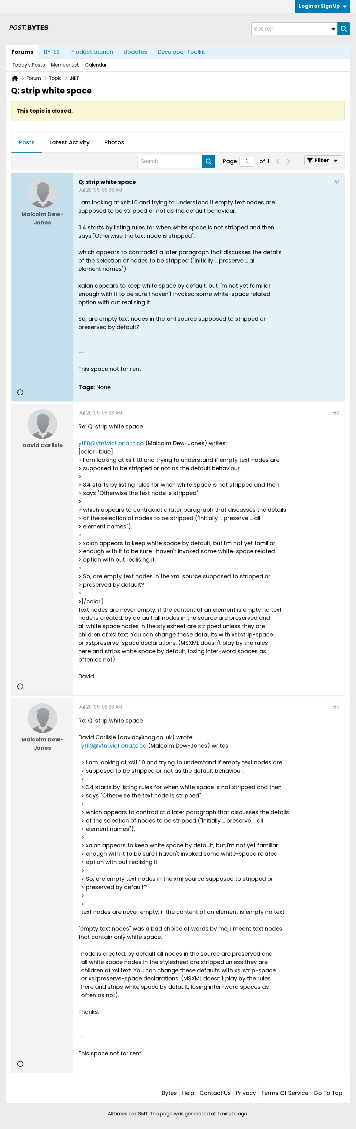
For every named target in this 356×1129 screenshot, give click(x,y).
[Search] (294, 28)
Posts (27, 142)
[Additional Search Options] (333, 28)
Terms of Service (284, 1093)
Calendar (96, 65)
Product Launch (91, 52)
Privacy (246, 1093)
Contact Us (215, 1093)
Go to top (328, 1093)
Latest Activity (70, 142)
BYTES (52, 52)
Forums (22, 52)
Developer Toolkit (181, 52)
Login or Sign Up (323, 6)
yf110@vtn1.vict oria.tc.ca (111, 443)
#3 (336, 707)
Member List (65, 65)
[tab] (26, 142)
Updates (135, 52)
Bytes (169, 1093)
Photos (114, 142)
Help (188, 1093)
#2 (336, 413)
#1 (337, 182)
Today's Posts (28, 65)
